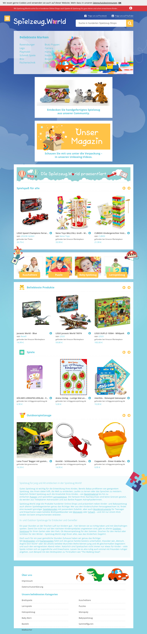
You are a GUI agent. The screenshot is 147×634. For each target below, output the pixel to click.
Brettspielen (29, 541)
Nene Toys (65, 236)
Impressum (27, 580)
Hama (48, 51)
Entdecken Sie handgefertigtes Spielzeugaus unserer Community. (73, 111)
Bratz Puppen (52, 44)
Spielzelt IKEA (52, 62)
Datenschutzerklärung (32, 586)
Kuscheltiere (30, 274)
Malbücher (27, 629)
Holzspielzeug (28, 612)
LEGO (62, 336)
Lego (22, 48)
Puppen (33, 496)
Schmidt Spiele (28, 55)
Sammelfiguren (86, 623)
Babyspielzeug (86, 618)
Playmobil (25, 51)
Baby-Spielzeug (88, 274)
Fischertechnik (27, 62)
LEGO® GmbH (27, 236)
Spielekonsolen (50, 509)
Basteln (25, 623)
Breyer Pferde (52, 59)
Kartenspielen (47, 541)
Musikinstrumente (102, 509)
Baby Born (27, 618)
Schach (91, 512)
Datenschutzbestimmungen (105, 2)
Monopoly (77, 512)
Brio (22, 59)
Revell (23, 336)
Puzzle (58, 274)
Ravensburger (27, 44)
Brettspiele (27, 600)
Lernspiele (27, 606)
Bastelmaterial (91, 494)
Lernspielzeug (117, 274)
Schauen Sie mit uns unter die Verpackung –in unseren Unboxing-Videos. (73, 155)
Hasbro (49, 55)
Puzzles (82, 606)
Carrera (49, 48)
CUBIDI (101, 236)
